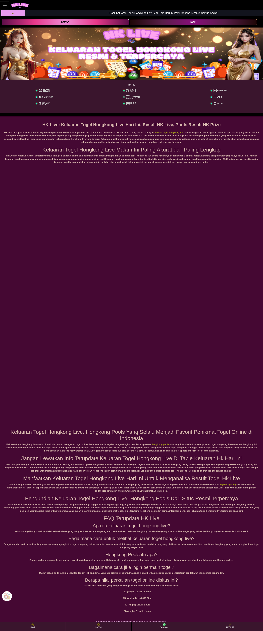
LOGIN (193, 22)
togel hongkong (228, 484)
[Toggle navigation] (4, 5)
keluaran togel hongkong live (168, 132)
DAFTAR (65, 22)
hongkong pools (160, 444)
